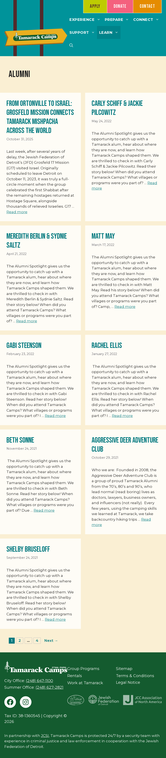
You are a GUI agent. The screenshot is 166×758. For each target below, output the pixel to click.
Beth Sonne (20, 440)
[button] (71, 45)
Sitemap (124, 668)
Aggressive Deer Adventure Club (125, 445)
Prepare (118, 19)
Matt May (103, 236)
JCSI (45, 735)
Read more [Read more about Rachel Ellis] (122, 416)
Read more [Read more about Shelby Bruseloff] (55, 619)
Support (83, 32)
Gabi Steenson (23, 345)
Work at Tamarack (85, 683)
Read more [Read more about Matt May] (124, 306)
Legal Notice (128, 682)
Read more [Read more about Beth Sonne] (44, 510)
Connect (147, 19)
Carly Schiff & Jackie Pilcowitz (117, 108)
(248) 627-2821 (49, 687)
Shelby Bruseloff (28, 549)
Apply (95, 6)
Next (51, 640)
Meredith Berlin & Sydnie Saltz (36, 241)
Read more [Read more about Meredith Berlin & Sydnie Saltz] (26, 321)
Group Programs (83, 668)
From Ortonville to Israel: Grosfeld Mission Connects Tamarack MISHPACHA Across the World (40, 117)
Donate (120, 6)
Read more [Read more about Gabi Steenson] (55, 416)
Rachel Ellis (107, 345)
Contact (147, 6)
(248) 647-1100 (39, 680)
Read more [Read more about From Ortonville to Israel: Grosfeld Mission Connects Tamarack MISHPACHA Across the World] (16, 212)
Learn (110, 32)
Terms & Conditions (135, 675)
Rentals (74, 675)
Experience (85, 19)
